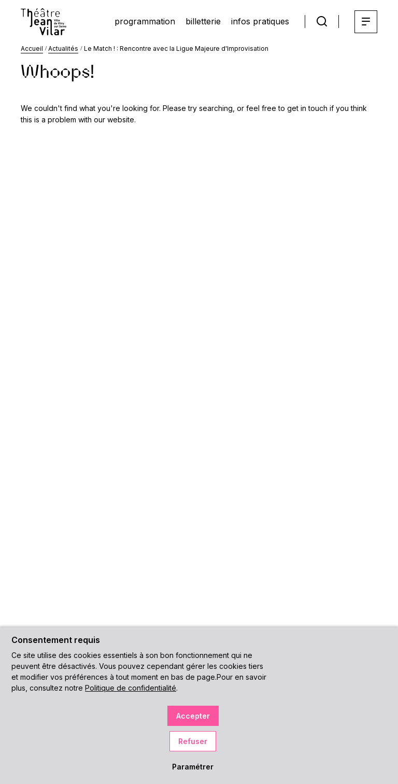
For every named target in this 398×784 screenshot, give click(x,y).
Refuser (192, 741)
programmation (145, 21)
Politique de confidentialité (130, 687)
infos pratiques (260, 21)
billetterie (203, 21)
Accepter (193, 715)
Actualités (63, 48)
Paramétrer (193, 766)
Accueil (32, 48)
